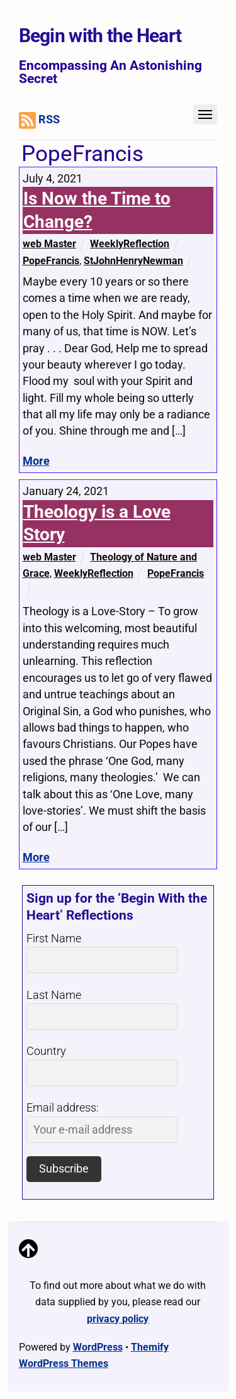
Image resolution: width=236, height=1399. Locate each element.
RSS (39, 120)
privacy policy (118, 1319)
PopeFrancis (51, 261)
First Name (53, 938)
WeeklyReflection (129, 244)
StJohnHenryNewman (133, 261)
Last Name (53, 995)
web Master (49, 244)
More (36, 461)
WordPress (98, 1347)
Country (46, 1051)
